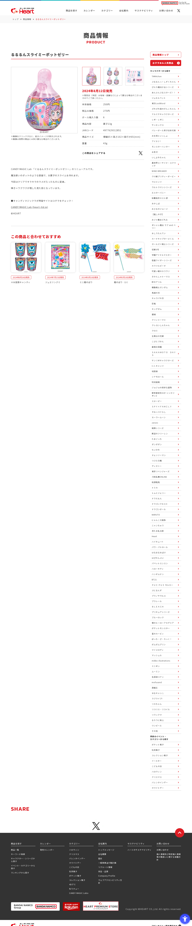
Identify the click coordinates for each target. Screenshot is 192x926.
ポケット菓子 (75, 875)
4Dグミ (72, 884)
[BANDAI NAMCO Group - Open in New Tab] (35, 906)
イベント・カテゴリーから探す (23, 867)
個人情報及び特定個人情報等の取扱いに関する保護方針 (169, 857)
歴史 (100, 858)
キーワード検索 (18, 854)
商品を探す (71, 10)
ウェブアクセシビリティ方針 (110, 881)
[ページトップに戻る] (179, 832)
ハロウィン (74, 849)
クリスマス (74, 854)
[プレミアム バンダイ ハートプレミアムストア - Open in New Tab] (101, 906)
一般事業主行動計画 (107, 862)
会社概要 (102, 854)
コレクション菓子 (77, 880)
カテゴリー (107, 10)
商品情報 (27, 19)
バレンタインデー (77, 858)
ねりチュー (74, 888)
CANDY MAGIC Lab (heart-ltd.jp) (29, 207)
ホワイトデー (75, 862)
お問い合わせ (163, 849)
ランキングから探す (20, 872)
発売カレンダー (47, 849)
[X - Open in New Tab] (178, 10)
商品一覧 (15, 849)
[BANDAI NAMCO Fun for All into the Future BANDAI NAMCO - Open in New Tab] (175, 3)
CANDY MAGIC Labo (78, 893)
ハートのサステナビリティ (139, 849)
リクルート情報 (105, 867)
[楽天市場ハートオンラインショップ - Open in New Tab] (71, 906)
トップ (16, 19)
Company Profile (106, 875)
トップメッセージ (106, 849)
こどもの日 (74, 867)
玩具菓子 (73, 871)
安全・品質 (103, 871)
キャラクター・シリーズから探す (23, 859)
